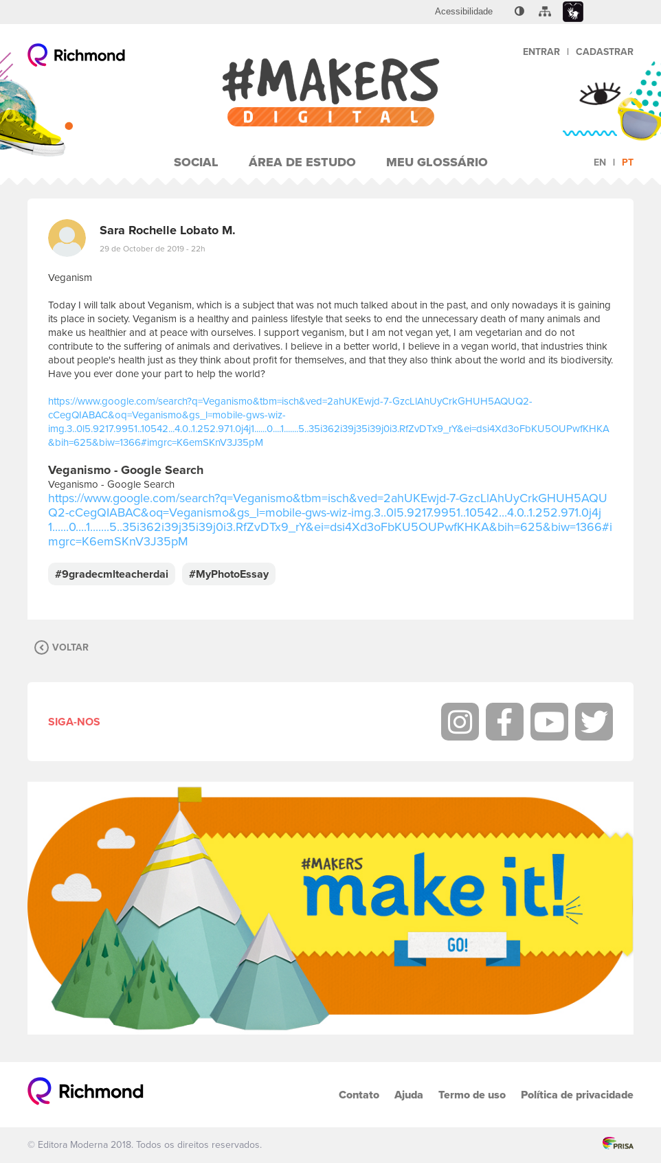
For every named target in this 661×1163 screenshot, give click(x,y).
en (600, 162)
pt (628, 162)
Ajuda (408, 1095)
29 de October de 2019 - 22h (152, 248)
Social (196, 162)
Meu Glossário (437, 162)
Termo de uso (472, 1095)
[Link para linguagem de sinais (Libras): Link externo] (573, 12)
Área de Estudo (302, 162)
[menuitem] (463, 11)
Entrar (541, 52)
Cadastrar (605, 52)
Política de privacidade (577, 1095)
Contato (359, 1095)
